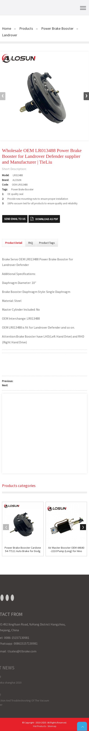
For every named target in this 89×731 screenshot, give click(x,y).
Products (26, 28)
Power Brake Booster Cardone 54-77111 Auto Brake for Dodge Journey (23, 549)
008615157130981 (13, 643)
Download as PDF (46, 219)
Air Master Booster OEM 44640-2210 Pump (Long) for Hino (66, 549)
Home (6, 28)
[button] (86, 96)
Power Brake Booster (57, 28)
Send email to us (14, 219)
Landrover (9, 35)
